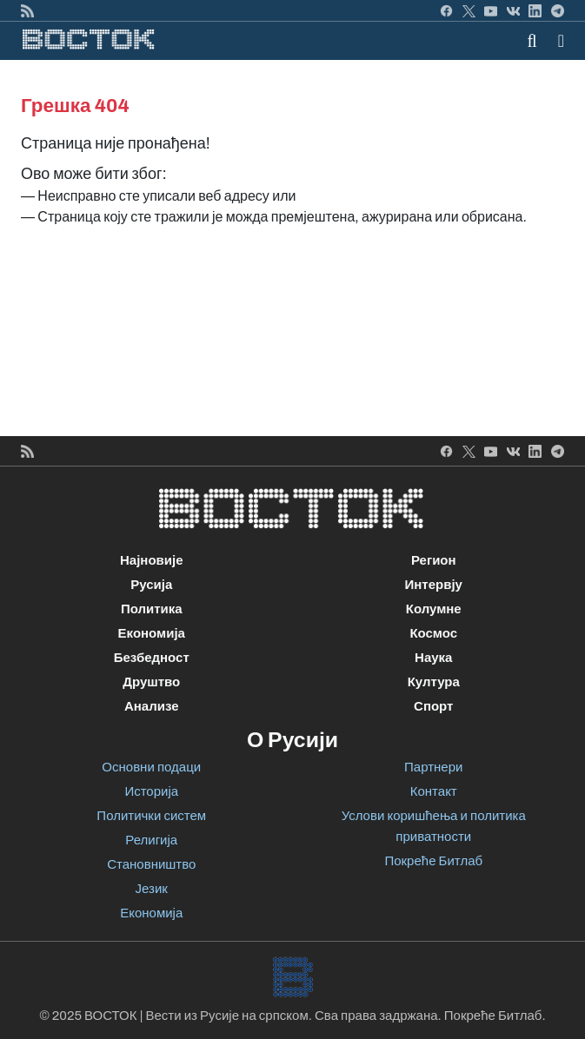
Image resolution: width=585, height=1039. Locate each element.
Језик (152, 889)
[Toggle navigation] (556, 41)
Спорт (433, 706)
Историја (151, 791)
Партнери (433, 767)
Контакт (433, 791)
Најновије (151, 560)
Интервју (433, 585)
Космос (433, 633)
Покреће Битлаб (433, 861)
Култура (434, 682)
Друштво (151, 682)
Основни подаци (151, 767)
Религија (151, 840)
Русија (151, 585)
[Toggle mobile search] (532, 41)
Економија (151, 633)
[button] (561, 40)
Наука (433, 658)
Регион (433, 560)
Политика (152, 609)
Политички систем (151, 816)
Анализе (151, 706)
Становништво (151, 864)
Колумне (434, 609)
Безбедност (151, 658)
